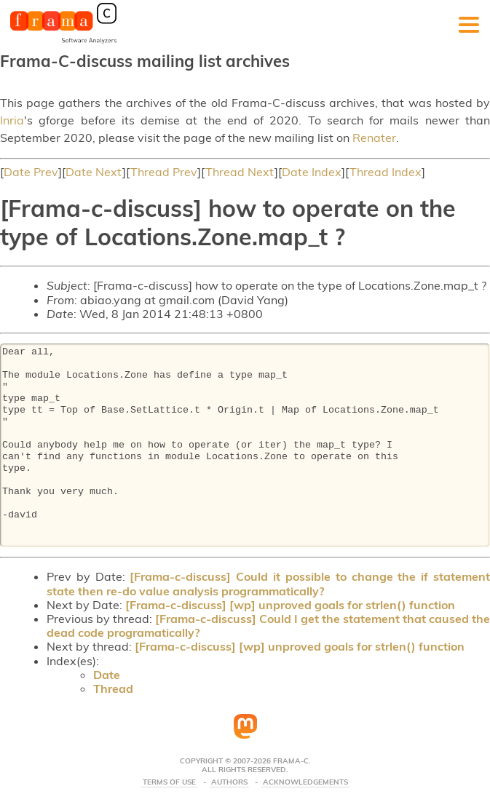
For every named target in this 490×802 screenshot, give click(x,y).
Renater (374, 137)
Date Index (311, 171)
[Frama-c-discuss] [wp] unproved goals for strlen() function (290, 604)
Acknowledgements (305, 782)
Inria (12, 120)
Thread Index (385, 171)
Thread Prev (163, 171)
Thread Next (239, 171)
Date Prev (31, 171)
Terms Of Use (169, 782)
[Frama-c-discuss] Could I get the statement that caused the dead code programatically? (268, 625)
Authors (229, 782)
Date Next (94, 171)
